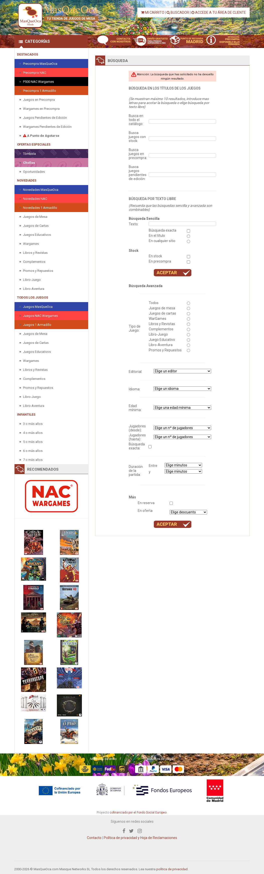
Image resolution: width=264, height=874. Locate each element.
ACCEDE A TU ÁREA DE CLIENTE (218, 13)
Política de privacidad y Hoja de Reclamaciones (140, 838)
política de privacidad (172, 869)
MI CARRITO (152, 13)
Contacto (94, 838)
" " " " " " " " (182, 388)
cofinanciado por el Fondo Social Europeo (138, 812)
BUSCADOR (178, 13)
